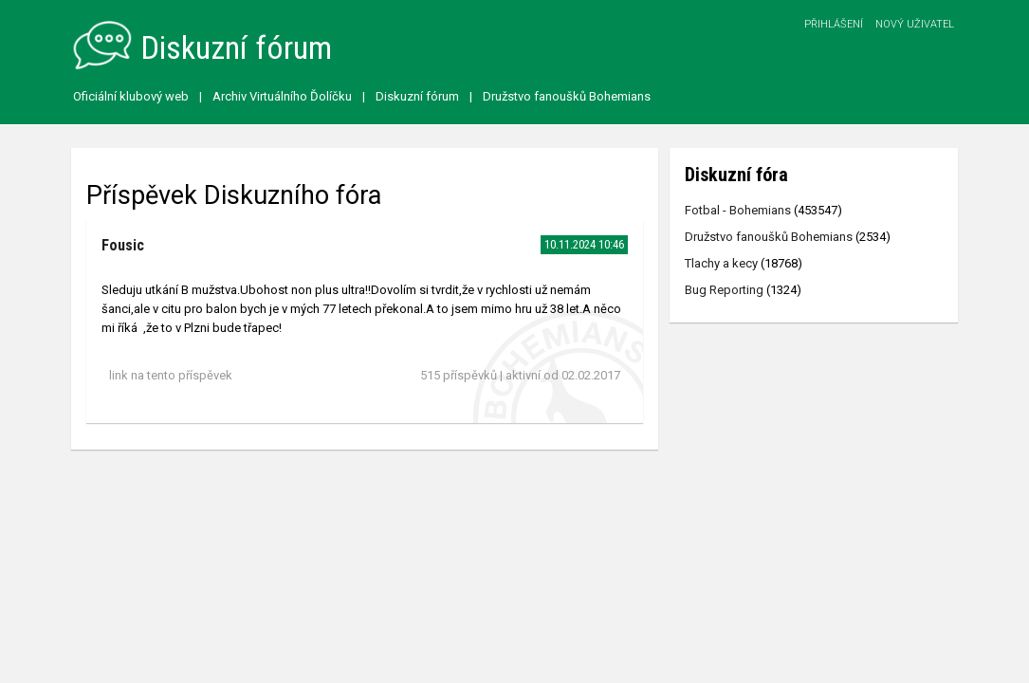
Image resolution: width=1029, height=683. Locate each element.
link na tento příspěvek (170, 375)
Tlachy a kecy (721, 263)
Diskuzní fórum (417, 96)
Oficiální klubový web (131, 96)
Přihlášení (833, 24)
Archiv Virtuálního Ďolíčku (282, 96)
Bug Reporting (724, 290)
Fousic (122, 245)
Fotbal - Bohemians (738, 210)
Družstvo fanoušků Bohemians (567, 96)
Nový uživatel (914, 24)
